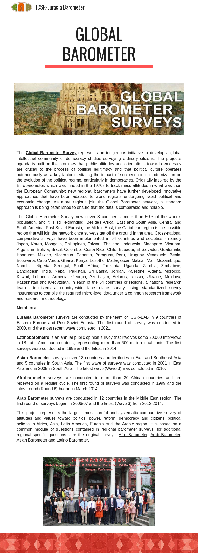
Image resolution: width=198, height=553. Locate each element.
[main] (98, 46)
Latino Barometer (72, 440)
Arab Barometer (165, 435)
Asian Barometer (31, 440)
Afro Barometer (133, 435)
